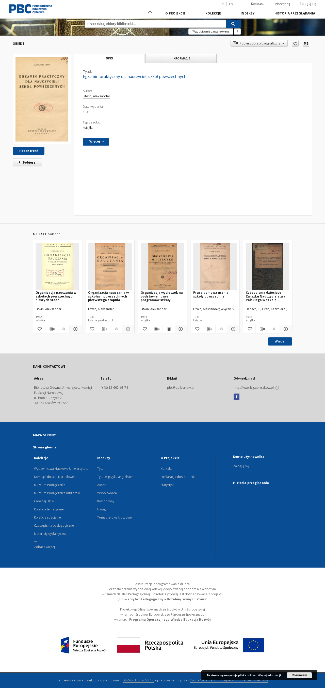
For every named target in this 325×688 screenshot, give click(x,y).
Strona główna (45, 447)
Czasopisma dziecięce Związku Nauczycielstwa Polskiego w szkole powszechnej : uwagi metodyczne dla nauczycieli (265, 296)
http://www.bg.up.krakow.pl (256, 387)
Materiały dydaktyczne (50, 533)
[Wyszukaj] (233, 24)
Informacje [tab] (181, 58)
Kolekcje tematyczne (49, 509)
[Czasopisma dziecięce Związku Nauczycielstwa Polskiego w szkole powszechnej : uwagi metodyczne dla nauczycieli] (267, 266)
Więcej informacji (269, 675)
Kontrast (257, 4)
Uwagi (101, 509)
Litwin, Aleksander (96, 96)
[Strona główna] (149, 13)
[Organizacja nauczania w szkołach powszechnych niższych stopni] (57, 266)
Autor (101, 485)
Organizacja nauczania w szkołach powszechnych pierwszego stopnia (108, 296)
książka (88, 128)
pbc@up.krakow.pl (180, 387)
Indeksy (248, 13)
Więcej (280, 341)
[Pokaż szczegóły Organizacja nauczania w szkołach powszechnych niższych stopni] (75, 329)
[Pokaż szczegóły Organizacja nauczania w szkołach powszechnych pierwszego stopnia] (127, 329)
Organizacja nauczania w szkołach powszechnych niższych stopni (56, 296)
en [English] (231, 4)
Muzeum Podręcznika (49, 485)
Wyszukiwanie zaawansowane (210, 31)
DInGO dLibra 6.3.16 (138, 680)
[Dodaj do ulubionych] (295, 43)
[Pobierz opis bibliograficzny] (51, 329)
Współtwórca (107, 493)
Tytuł (100, 468)
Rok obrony (105, 501)
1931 (86, 112)
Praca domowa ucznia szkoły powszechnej (211, 294)
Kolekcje (213, 13)
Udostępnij (281, 4)
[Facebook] (236, 397)
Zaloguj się (308, 4)
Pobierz (25, 162)
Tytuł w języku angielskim (115, 477)
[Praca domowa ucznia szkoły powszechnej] (215, 266)
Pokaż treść (28, 151)
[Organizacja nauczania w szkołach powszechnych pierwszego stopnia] (110, 266)
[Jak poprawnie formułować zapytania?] (237, 31)
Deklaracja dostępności (178, 477)
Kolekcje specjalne (47, 517)
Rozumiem (299, 675)
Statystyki (167, 485)
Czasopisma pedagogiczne (54, 525)
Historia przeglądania (294, 13)
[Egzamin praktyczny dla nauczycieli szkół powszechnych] (41, 99)
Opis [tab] (109, 58)
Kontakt (166, 468)
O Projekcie (175, 13)
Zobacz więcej (44, 547)
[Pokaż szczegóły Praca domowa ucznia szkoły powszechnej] (232, 329)
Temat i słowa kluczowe (114, 517)
